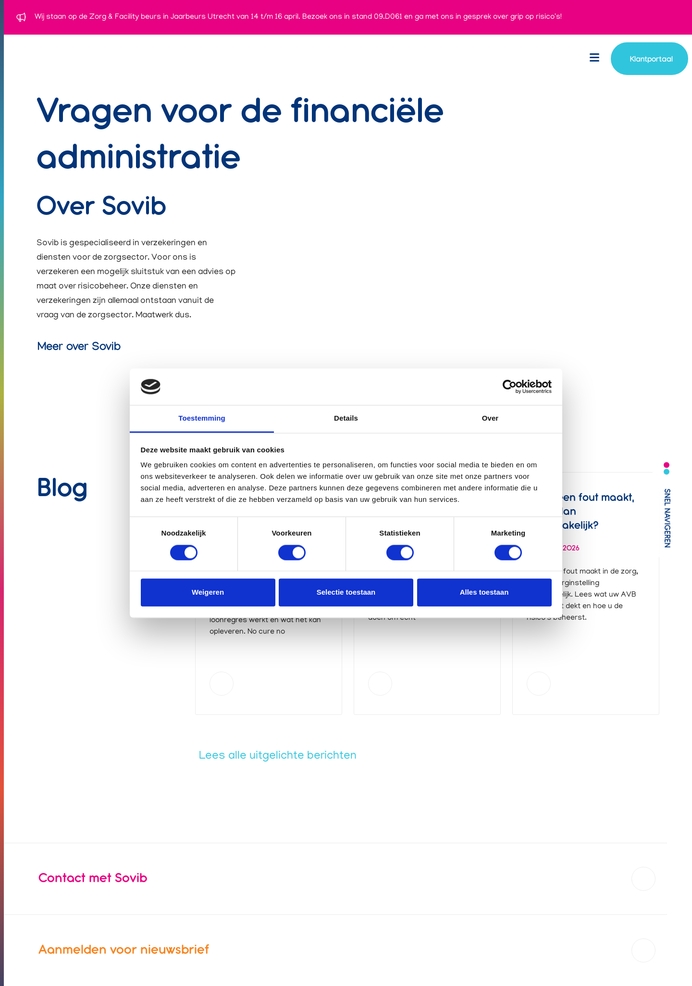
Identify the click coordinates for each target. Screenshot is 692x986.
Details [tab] (346, 418)
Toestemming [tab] (201, 418)
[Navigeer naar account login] (649, 58)
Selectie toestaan (346, 592)
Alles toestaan (484, 592)
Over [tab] (490, 418)
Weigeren (208, 592)
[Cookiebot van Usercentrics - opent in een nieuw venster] (510, 386)
